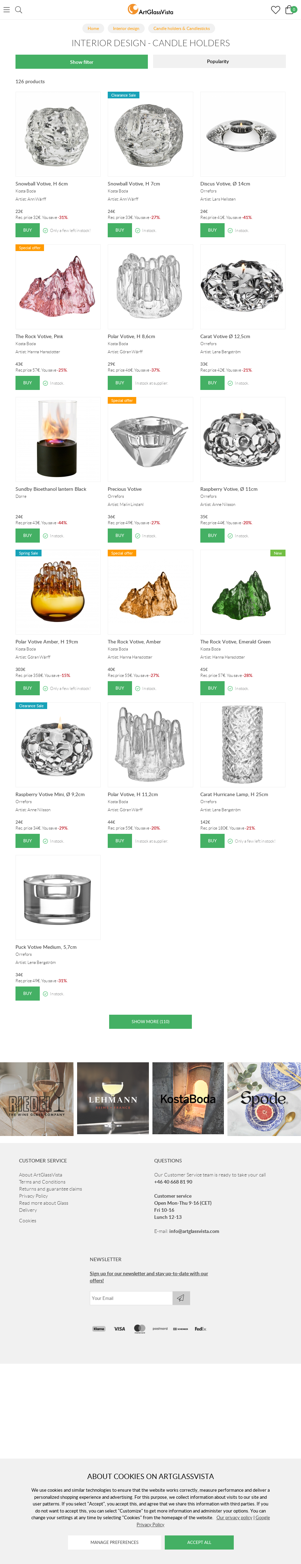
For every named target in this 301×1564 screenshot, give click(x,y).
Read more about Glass (43, 1203)
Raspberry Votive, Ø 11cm (229, 488)
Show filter (81, 62)
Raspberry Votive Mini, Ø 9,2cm (50, 794)
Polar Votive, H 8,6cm (131, 336)
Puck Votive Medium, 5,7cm (46, 946)
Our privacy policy (234, 1517)
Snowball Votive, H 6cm (41, 183)
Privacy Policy (33, 1196)
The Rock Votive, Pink (39, 336)
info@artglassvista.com (194, 1231)
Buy (27, 230)
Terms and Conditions (42, 1182)
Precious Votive (125, 488)
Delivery (28, 1210)
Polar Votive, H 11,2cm (133, 794)
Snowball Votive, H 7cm (134, 183)
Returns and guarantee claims (50, 1189)
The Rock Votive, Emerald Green (235, 641)
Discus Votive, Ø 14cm (225, 183)
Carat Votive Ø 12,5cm (225, 336)
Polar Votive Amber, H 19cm (46, 641)
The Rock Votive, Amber (134, 641)
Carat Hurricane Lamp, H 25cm (234, 794)
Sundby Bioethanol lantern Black (50, 488)
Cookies (27, 1220)
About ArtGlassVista (40, 1175)
